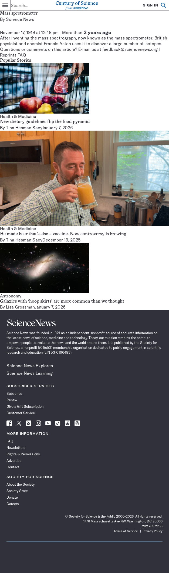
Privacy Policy (153, 531)
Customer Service (20, 413)
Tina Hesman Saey (24, 127)
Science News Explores (29, 365)
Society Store (17, 491)
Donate (12, 497)
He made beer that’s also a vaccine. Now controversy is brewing (63, 234)
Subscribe (14, 393)
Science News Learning (29, 373)
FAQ (9, 441)
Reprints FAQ (13, 55)
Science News (20, 19)
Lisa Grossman (20, 307)
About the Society (20, 484)
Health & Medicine (18, 116)
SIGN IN (150, 5)
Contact (12, 467)
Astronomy (10, 296)
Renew (11, 400)
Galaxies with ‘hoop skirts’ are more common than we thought (62, 301)
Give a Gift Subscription (24, 406)
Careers (12, 504)
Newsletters (15, 447)
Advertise (13, 460)
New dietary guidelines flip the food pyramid (45, 122)
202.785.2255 (152, 526)
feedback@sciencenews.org (130, 49)
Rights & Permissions (23, 454)
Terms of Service (126, 531)
